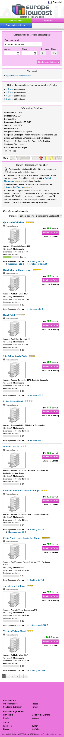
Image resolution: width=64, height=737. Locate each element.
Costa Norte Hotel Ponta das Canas (21, 538)
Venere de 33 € (36, 395)
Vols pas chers (16, 21)
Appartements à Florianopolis (18, 76)
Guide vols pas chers (41, 715)
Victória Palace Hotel (14, 631)
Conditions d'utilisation (12, 707)
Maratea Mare (11, 446)
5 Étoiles (9, 99)
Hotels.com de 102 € (39, 625)
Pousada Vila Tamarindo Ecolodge (21, 490)
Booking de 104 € (37, 670)
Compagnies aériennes (16, 25)
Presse (35, 704)
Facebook (7, 726)
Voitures (35, 718)
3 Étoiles (9, 93)
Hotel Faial (9, 315)
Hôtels (6, 718)
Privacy (35, 707)
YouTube (35, 729)
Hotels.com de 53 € (17, 532)
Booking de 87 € (37, 261)
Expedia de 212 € (16, 264)
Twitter (35, 726)
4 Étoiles (9, 96)
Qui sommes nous (11, 704)
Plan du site (8, 715)
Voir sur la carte (12, 226)
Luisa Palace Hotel (13, 401)
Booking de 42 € (37, 529)
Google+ (6, 729)
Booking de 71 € (37, 580)
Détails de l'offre (50, 232)
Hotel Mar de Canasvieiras (17, 270)
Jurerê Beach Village (14, 586)
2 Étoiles (9, 89)
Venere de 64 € (36, 309)
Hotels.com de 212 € (38, 264)
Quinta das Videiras (15, 187)
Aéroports (48, 21)
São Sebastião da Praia (15, 356)
